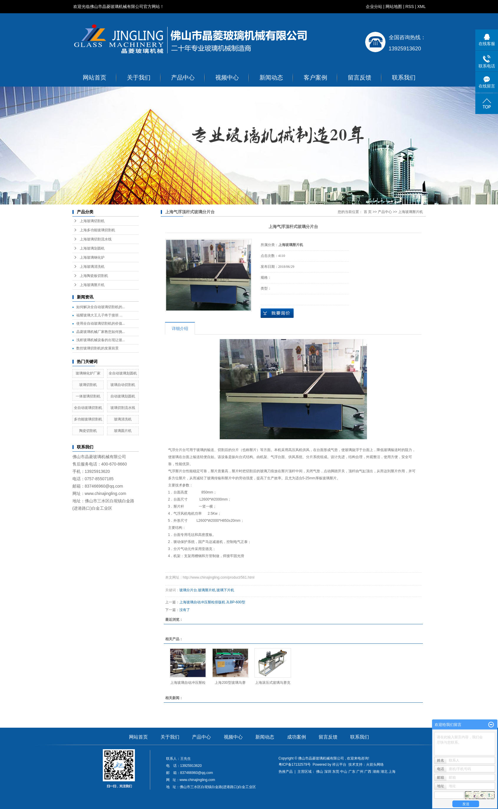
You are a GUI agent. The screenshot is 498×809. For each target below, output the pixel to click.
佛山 (319, 772)
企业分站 (374, 6)
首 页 (368, 212)
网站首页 (94, 77)
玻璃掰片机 (207, 590)
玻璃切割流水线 (122, 408)
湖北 (384, 772)
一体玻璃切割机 (88, 396)
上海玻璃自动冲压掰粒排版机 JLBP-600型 (212, 602)
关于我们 (138, 77)
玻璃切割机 (88, 385)
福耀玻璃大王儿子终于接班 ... (99, 315)
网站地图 (394, 6)
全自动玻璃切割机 (88, 408)
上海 (392, 772)
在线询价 (277, 313)
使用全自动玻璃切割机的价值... (100, 323)
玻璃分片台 (188, 590)
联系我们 (404, 77)
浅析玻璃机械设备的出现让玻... (100, 340)
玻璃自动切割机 (122, 385)
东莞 (335, 772)
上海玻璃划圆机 (92, 248)
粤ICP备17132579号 (295, 764)
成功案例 (296, 736)
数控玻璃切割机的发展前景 (97, 348)
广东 (351, 772)
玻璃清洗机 (123, 419)
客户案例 (315, 77)
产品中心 (183, 77)
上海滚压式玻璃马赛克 (272, 683)
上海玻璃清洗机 (92, 267)
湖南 (376, 772)
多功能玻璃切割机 (88, 419)
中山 (343, 772)
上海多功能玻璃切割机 (97, 230)
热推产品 (286, 772)
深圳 (327, 772)
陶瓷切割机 (88, 431)
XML (421, 6)
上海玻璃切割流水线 (96, 239)
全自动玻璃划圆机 (123, 373)
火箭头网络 (375, 764)
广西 (367, 772)
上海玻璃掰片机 (92, 285)
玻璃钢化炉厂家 (88, 373)
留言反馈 (359, 77)
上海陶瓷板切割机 (94, 276)
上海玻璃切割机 (92, 221)
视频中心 (227, 77)
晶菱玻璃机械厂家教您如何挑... (100, 332)
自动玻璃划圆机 (122, 396)
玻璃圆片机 (123, 431)
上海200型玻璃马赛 (230, 683)
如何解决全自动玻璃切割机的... (100, 307)
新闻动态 (271, 77)
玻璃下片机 (225, 590)
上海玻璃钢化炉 (92, 257)
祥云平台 (339, 764)
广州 (359, 772)
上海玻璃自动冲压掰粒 (188, 683)
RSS (409, 6)
